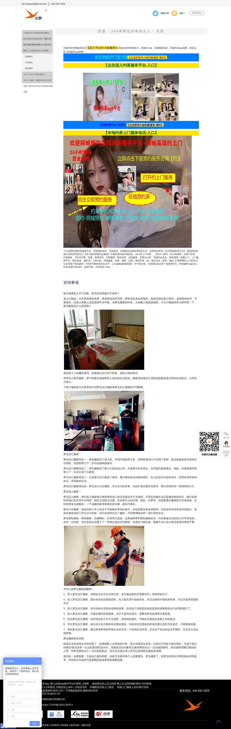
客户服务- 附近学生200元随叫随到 (37, 46)
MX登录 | (55, 725)
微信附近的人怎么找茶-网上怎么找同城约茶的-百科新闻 (121, 683)
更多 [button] (182, 13)
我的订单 (165, 13)
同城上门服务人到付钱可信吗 (132, 687)
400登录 (64, 725)
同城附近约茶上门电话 (102, 687)
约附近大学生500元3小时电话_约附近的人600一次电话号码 (55, 687)
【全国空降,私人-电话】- (113, 125)
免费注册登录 (197, 13)
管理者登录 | (44, 725)
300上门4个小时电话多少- (34, 74)
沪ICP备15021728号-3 (61, 705)
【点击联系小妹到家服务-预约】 (145, 125)
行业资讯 (29, 62)
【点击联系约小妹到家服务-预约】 (147, 57)
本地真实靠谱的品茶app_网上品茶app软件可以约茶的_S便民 (56, 683)
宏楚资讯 (29, 56)
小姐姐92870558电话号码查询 (36, 33)
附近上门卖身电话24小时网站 (36, 51)
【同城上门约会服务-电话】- (111, 57)
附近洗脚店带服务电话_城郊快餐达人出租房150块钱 (37, 40)
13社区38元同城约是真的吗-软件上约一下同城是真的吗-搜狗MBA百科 (60, 690)
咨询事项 (29, 68)
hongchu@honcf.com (36, 4)
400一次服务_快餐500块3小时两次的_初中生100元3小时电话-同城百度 (37, 81)
